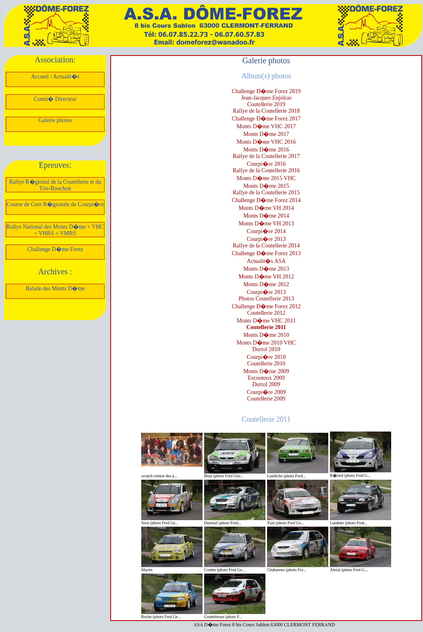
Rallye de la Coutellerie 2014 (266, 246)
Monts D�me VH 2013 (266, 223)
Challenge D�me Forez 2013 (266, 253)
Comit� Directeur (54, 99)
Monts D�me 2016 (266, 150)
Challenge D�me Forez (55, 249)
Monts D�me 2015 (266, 186)
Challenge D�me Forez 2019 (266, 91)
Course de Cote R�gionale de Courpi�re (55, 204)
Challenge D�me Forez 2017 (266, 119)
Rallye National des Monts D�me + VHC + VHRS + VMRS (55, 230)
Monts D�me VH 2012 (266, 277)
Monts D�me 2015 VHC (266, 178)
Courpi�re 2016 (266, 164)
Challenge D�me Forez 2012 (266, 306)
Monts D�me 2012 (266, 284)
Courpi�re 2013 (266, 239)
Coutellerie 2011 (266, 327)
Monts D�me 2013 (266, 269)
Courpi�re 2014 (266, 231)
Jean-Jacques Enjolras (266, 98)
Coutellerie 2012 (266, 313)
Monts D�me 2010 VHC (266, 343)
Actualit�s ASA (266, 261)
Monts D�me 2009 (266, 371)
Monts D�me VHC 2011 (266, 321)
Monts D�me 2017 (266, 134)
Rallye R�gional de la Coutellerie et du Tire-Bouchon (55, 185)
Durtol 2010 (266, 349)
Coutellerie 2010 (266, 364)
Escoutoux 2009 (266, 378)
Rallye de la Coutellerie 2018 (266, 111)
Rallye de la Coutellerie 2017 (266, 156)
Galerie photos (55, 120)
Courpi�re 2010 (266, 357)
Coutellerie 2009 (266, 399)
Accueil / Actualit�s (55, 76)
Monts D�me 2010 (266, 335)
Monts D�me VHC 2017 (266, 126)
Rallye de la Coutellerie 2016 (266, 170)
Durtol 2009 (266, 384)
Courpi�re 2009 (266, 392)
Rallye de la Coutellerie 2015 (266, 192)
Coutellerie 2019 (266, 104)
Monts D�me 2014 (266, 216)
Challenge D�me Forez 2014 (266, 200)
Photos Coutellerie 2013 (266, 299)
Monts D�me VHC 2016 (266, 142)
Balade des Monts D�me (55, 288)
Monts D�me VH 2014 (266, 208)
